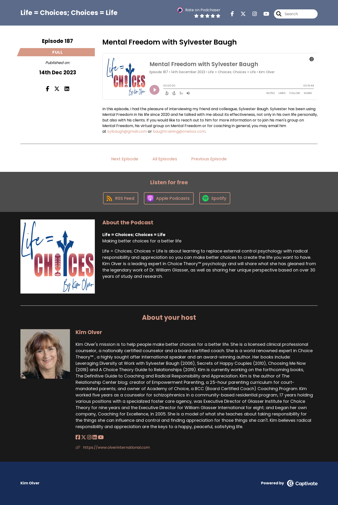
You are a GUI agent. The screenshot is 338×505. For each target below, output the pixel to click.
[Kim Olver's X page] (83, 437)
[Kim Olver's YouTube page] (101, 437)
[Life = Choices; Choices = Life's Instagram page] (252, 14)
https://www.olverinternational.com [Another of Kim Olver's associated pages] (113, 447)
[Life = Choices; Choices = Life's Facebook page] (232, 14)
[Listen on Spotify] (214, 198)
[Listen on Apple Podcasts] (169, 198)
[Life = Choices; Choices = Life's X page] (240, 14)
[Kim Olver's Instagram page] (89, 437)
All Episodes (164, 159)
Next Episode (124, 159)
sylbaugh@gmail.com (127, 131)
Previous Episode (209, 159)
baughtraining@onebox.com (179, 131)
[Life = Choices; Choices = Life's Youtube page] (263, 14)
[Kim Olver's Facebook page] (78, 437)
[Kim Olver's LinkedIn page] (94, 437)
